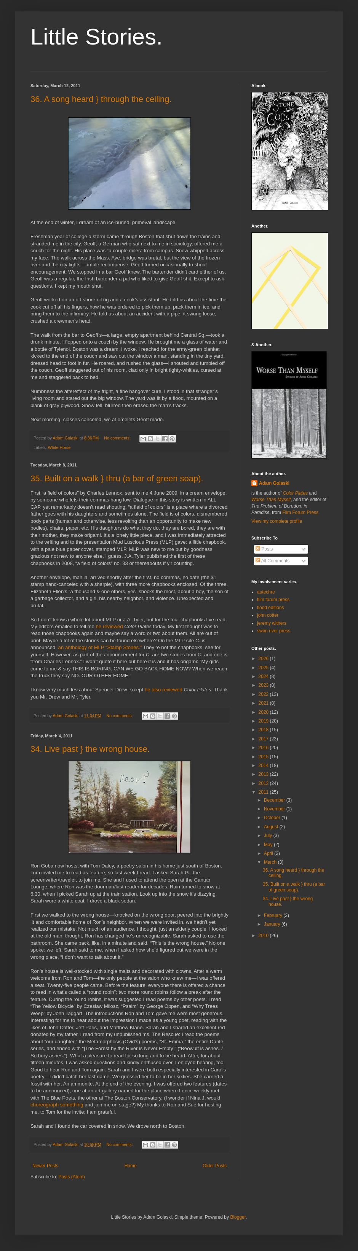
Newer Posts (45, 1165)
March (271, 862)
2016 (264, 747)
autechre (266, 592)
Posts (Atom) (71, 1176)
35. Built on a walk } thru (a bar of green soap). (116, 478)
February (273, 915)
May (269, 844)
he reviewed (109, 626)
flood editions (270, 607)
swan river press (273, 630)
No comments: (118, 438)
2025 (264, 667)
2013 (264, 774)
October (272, 817)
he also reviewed (163, 689)
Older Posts (215, 1165)
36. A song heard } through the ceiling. (101, 99)
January (272, 924)
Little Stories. (96, 36)
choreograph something (56, 1105)
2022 (264, 694)
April (269, 853)
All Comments (272, 560)
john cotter (267, 615)
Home (131, 1165)
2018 (264, 729)
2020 (264, 712)
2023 (264, 685)
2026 (264, 658)
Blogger (238, 1217)
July (268, 835)
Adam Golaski (274, 483)
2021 (264, 703)
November (275, 809)
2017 (264, 739)
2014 (264, 765)
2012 (264, 783)
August (272, 826)
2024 (264, 676)
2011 (264, 792)
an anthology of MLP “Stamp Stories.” (100, 647)
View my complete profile (276, 521)
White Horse (59, 447)
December (275, 800)
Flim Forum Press (300, 512)
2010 (264, 935)
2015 (264, 756)
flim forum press (273, 599)
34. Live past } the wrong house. (90, 749)
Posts (264, 549)
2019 (264, 721)
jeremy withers (271, 623)
